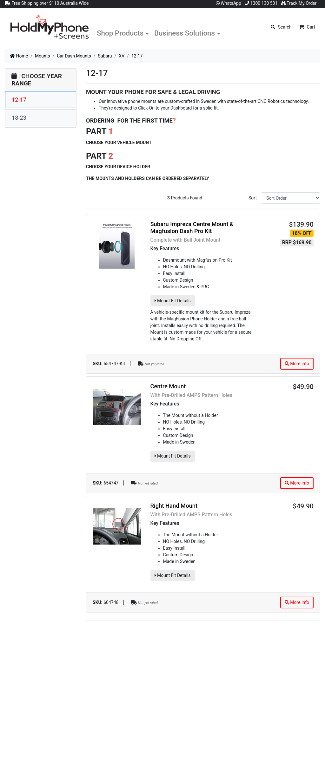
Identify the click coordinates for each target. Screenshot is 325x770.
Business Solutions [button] (184, 33)
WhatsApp (228, 3)
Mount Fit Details (173, 300)
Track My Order (299, 3)
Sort (253, 197)
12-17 (19, 99)
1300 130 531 (261, 3)
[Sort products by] (290, 198)
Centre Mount (168, 386)
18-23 (19, 117)
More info (297, 363)
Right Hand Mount (174, 505)
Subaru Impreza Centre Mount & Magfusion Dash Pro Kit (192, 227)
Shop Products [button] (120, 33)
